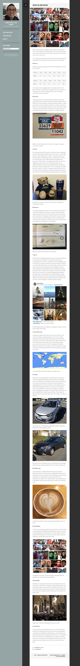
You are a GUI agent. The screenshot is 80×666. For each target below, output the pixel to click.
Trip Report (7, 35)
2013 (37, 55)
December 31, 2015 (38, 647)
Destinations (7, 32)
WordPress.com (14, 55)
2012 (40, 55)
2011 (43, 55)
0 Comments (37, 649)
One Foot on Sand (11, 23)
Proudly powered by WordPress (11, 54)
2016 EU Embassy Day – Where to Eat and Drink (58, 656)
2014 (34, 55)
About (5, 39)
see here (53, 258)
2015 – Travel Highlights (40, 655)
